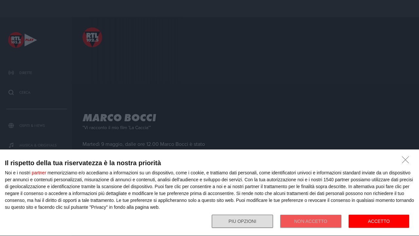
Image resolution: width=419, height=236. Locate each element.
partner (39, 172)
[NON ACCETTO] (407, 161)
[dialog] (209, 193)
